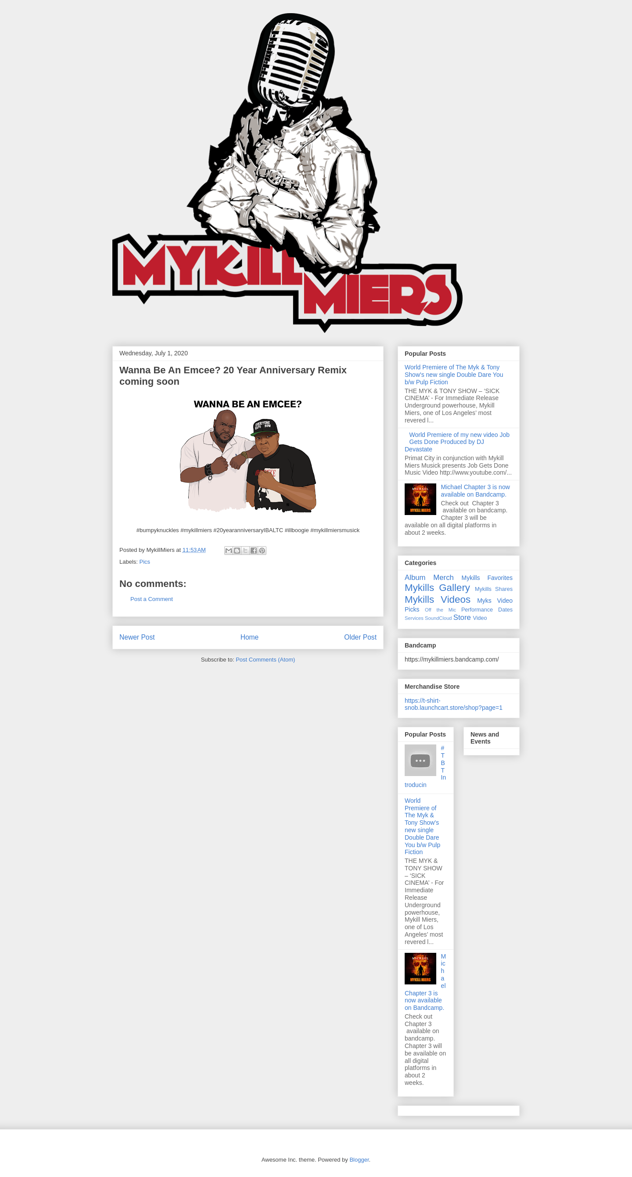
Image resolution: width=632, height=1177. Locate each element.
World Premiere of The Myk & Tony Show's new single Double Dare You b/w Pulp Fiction (454, 375)
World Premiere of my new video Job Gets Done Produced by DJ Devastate (457, 442)
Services (414, 618)
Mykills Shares (494, 589)
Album (415, 577)
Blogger (359, 1159)
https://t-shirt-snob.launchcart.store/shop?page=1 (454, 704)
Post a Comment (151, 599)
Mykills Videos (437, 599)
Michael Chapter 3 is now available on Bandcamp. (475, 490)
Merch (443, 577)
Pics (145, 561)
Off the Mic (440, 609)
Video (480, 618)
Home (250, 637)
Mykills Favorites (487, 577)
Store (462, 617)
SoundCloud (438, 618)
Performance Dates (487, 610)
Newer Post (137, 637)
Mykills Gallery (437, 587)
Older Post (360, 637)
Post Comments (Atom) (265, 659)
